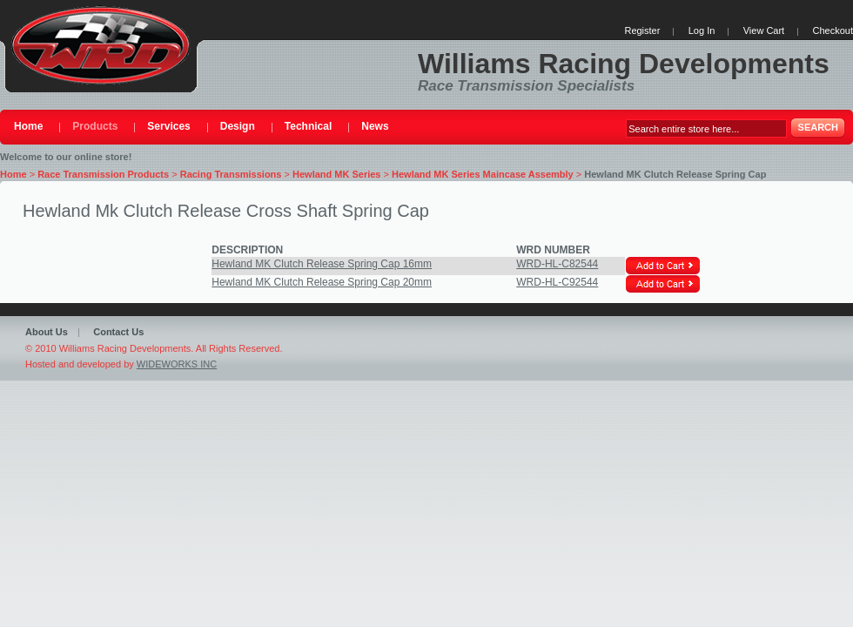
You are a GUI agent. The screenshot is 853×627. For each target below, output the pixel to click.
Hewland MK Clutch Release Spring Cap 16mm (322, 264)
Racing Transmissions (231, 174)
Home (13, 174)
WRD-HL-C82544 (557, 264)
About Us (46, 332)
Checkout (833, 30)
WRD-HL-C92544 (557, 282)
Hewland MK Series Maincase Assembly (483, 174)
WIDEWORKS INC (177, 364)
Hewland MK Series (336, 174)
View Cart (763, 30)
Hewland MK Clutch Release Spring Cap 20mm (322, 282)
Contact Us (118, 332)
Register (642, 30)
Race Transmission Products (103, 174)
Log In (701, 30)
